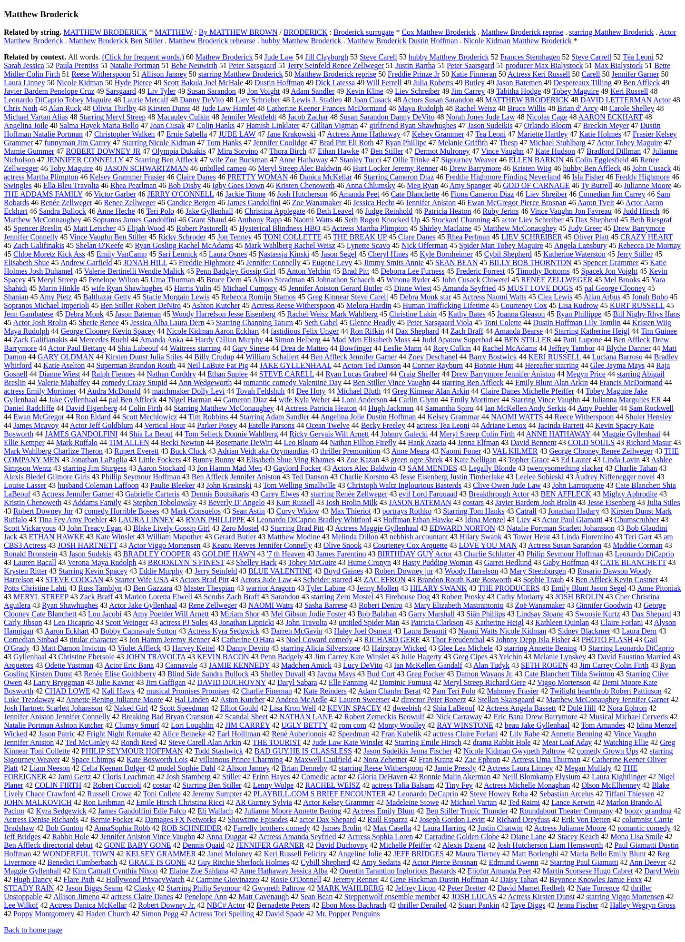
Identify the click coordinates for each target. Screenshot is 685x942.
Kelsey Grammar (453, 417)
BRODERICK (305, 32)
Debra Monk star (425, 297)
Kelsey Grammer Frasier (127, 177)
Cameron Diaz (245, 400)
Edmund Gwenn (513, 862)
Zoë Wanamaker (540, 605)
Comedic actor (323, 777)
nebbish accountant (419, 537)
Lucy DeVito (362, 665)
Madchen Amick (306, 665)
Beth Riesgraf (651, 220)
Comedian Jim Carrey (611, 194)
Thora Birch (287, 151)
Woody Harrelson (472, 571)
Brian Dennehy (304, 768)
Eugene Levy (332, 262)
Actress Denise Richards (41, 819)
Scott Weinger (126, 622)
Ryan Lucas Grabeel (356, 374)
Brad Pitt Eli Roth (346, 143)
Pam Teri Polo (453, 691)
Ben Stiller (387, 151)
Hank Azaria (427, 442)
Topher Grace (528, 460)
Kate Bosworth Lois (157, 759)
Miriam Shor (239, 614)
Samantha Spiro (449, 408)
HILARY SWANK (438, 588)
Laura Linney (24, 83)
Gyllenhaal (30, 657)
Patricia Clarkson (437, 622)
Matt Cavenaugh (263, 896)
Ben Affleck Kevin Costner (616, 579)
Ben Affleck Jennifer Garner (354, 357)
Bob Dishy (184, 185)
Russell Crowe (109, 794)
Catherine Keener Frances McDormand (327, 108)
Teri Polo (160, 211)
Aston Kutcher (242, 699)
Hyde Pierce (133, 83)
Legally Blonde (492, 468)
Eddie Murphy (161, 571)
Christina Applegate (275, 211)
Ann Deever (647, 862)
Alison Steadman (279, 280)
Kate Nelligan (475, 460)
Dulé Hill (582, 708)
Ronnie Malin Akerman (454, 777)
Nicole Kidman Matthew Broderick (518, 41)
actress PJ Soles (184, 622)
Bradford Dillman (614, 151)
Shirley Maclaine (445, 228)
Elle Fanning (348, 682)
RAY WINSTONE (465, 725)
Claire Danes (196, 177)
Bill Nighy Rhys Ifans (646, 314)
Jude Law (279, 57)
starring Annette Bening (540, 648)
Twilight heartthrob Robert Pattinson (606, 691)
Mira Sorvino (237, 151)
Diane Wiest (412, 288)
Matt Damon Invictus (73, 648)
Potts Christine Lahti (35, 588)
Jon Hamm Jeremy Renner (169, 639)
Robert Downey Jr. (166, 905)
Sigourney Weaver (469, 160)
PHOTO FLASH (607, 639)
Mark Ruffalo (77, 442)
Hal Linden (192, 699)
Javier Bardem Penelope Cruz (49, 91)
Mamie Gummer (29, 151)
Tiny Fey (459, 785)
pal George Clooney (615, 288)
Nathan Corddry (171, 374)
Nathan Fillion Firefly (363, 442)
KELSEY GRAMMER (161, 854)
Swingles (18, 185)
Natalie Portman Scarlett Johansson (561, 528)
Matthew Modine (293, 537)
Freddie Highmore (207, 262)
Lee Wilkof (21, 905)
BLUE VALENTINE (280, 571)
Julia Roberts (433, 83)
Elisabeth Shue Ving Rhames (290, 460)
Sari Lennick (177, 254)
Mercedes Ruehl (103, 340)
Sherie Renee (98, 322)
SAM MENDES (432, 468)
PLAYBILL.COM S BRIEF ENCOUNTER (319, 794)
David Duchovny (341, 845)
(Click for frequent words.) (143, 57)
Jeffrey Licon (415, 888)
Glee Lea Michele (465, 648)
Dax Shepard (651, 614)
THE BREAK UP (360, 237)
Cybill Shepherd (325, 862)
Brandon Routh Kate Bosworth (464, 579)
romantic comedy (644, 828)
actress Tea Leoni (443, 425)
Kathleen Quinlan (562, 622)
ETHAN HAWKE (56, 537)
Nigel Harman (190, 400)
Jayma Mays (336, 674)
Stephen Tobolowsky (164, 502)
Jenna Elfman (478, 442)
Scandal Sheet (246, 717)
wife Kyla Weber (305, 400)
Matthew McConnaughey (42, 220)
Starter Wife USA (141, 579)
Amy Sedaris (381, 862)
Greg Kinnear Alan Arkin (430, 391)
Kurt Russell (295, 502)
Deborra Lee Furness (412, 271)
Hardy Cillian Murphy (229, 340)
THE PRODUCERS (508, 588)
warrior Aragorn (270, 588)
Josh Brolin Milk (351, 502)
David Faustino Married (634, 657)
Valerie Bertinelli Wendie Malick (134, 271)
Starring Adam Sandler (275, 417)
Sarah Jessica (24, 65)
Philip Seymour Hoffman (565, 554)
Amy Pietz (55, 297)
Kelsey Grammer (438, 134)
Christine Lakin (413, 314)
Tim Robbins (208, 417)
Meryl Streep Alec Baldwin (300, 168)
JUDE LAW (236, 134)
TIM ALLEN (129, 442)
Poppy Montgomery (43, 914)
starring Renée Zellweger (349, 494)
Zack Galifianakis (40, 340)
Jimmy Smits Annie (394, 262)
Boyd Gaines (343, 571)
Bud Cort (381, 674)
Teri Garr (638, 537)
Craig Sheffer (419, 374)
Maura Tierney (477, 854)
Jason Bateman (138, 314)
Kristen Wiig (531, 168)
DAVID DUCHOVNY (231, 682)
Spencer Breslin (37, 228)
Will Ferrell (383, 83)
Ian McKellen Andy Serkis (525, 408)
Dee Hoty (311, 391)
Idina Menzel (485, 520)
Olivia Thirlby (115, 108)
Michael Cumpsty (250, 288)
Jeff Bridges (22, 837)
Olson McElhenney (610, 785)
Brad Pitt (355, 271)
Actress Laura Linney (520, 768)
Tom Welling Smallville (299, 485)
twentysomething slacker (565, 468)
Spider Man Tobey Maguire (501, 245)
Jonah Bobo (650, 297)
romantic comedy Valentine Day (293, 382)
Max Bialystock (619, 65)
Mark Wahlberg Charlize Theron (53, 451)
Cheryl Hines (388, 254)
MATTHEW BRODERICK (105, 32)
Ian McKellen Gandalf (428, 665)
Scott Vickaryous (30, 528)
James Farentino (341, 554)
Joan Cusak (167, 125)
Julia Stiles (663, 502)
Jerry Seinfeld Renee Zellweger (336, 65)
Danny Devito (247, 648)
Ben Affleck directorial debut (48, 845)
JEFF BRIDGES (418, 854)
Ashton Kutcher (216, 305)
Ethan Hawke (338, 151)
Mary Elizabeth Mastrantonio (458, 605)
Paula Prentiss (77, 65)
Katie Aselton (64, 365)
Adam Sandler (312, 91)
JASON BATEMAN (420, 502)
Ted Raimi (524, 802)
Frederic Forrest (480, 271)
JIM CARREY (247, 725)
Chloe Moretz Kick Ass (49, 254)
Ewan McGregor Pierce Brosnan (516, 202)
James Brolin (342, 828)
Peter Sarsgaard (252, 65)
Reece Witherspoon (584, 417)
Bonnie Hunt (493, 365)
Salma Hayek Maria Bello (99, 125)
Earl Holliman (238, 734)
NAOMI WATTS (517, 417)
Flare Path (78, 879)
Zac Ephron (482, 759)
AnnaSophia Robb (122, 828)
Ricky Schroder (182, 237)
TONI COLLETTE (292, 237)
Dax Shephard (417, 331)
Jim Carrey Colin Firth (613, 665)
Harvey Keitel (193, 648)
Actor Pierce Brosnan (445, 862)
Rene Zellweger (212, 605)
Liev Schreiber (417, 91)
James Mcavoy (36, 425)
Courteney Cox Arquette (410, 545)
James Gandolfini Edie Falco (142, 811)
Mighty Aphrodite (630, 494)
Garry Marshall (431, 614)
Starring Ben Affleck (166, 160)
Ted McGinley (87, 742)
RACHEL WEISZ (332, 785)
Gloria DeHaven (382, 777)
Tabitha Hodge (518, 91)
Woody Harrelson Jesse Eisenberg (223, 314)
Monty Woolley (401, 725)
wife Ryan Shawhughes (127, 288)
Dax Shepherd (596, 220)
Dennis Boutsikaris (220, 494)
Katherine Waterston (574, 254)
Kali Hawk (118, 691)
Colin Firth (145, 408)
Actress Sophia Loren (380, 837)
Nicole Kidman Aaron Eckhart (212, 331)
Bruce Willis (527, 108)
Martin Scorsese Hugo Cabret (588, 871)
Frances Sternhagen (530, 57)
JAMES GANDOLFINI (81, 434)
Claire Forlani (621, 622)
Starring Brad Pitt (297, 528)
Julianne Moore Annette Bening (292, 811)
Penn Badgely (282, 657)
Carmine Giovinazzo (227, 879)
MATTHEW (174, 32)
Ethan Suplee (227, 374)
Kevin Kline (364, 91)
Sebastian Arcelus (566, 794)
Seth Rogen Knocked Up (382, 220)
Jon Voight (263, 91)
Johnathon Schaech (345, 280)
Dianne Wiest (59, 374)
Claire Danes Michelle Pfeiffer (527, 391)
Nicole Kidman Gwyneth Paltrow (514, 751)
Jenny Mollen (378, 588)
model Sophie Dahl (186, 768)
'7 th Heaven (286, 554)
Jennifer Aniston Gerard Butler (335, 288)
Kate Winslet (115, 537)
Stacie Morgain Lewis (176, 297)
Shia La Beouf (151, 434)
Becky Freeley (383, 425)
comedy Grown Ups (607, 751)
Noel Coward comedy (319, 639)
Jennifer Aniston (431, 202)
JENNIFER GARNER (270, 845)
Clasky (144, 888)
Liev (523, 520)
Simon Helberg (297, 340)
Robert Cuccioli (117, 785)
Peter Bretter (466, 888)
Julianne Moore (647, 185)
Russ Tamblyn (99, 588)
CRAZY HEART (646, 237)
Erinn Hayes (271, 777)
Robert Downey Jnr (43, 511)
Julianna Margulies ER (626, 400)
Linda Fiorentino (587, 537)
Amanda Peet (359, 194)
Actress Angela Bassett (521, 708)
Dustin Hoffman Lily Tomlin (577, 322)
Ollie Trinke (411, 160)
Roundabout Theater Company (566, 811)
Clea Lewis (555, 297)
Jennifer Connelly (273, 262)
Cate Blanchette (415, 194)
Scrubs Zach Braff (231, 597)
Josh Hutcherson (302, 194)
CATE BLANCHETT (633, 562)
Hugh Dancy (32, 879)
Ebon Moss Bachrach (353, 905)
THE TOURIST (277, 742)
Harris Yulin (192, 288)
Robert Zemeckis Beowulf (384, 717)
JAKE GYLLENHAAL (296, 365)
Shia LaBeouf (454, 708)
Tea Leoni (490, 134)
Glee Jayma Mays (617, 365)
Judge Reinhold (388, 211)
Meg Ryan (422, 185)
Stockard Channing (460, 220)
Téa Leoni (638, 57)
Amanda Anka (162, 340)
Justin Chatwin (500, 828)
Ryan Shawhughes (70, 605)
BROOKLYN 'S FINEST (186, 562)
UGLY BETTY (304, 725)
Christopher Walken (124, 134)
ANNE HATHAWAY (558, 434)
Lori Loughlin (192, 725)
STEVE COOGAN (74, 579)
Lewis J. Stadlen (317, 100)
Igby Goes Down (238, 185)
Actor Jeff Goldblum (101, 425)
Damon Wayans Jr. (484, 674)
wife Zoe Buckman (239, 160)
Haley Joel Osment (363, 631)
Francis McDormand (631, 382)
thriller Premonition (350, 451)
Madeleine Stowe (412, 802)
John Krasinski (229, 485)
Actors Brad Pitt (204, 579)
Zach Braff (466, 331)
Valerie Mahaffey (63, 382)
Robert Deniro (380, 605)
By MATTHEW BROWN (238, 32)
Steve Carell (378, 57)
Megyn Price (586, 374)
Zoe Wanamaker (317, 202)
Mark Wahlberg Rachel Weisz (290, 245)
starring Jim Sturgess (95, 468)
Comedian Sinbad (31, 639)
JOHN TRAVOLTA (156, 657)
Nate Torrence (598, 888)
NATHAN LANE (306, 717)
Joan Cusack (372, 100)
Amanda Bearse (518, 331)
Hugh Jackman (391, 408)
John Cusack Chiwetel (475, 280)
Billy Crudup (214, 357)
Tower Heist (531, 537)
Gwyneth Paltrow (278, 888)
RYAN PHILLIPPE (215, 520)
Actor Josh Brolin (40, 322)
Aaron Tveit (595, 202)
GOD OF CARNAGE (536, 185)
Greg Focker (425, 674)
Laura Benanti (425, 631)
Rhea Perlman (468, 237)
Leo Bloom (301, 442)
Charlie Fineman (266, 691)
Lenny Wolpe (273, 785)
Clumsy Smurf (137, 725)
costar (162, 785)
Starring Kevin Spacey (93, 571)
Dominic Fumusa (405, 682)
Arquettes (18, 665)
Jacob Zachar (308, 117)
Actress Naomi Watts (494, 297)
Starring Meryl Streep (112, 117)
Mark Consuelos (196, 511)
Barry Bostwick (493, 357)
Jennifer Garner (635, 74)
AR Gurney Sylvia (263, 802)
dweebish (406, 708)
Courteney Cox (523, 305)
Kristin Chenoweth (32, 502)
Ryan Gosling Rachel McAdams (184, 245)
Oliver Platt (591, 237)
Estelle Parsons (271, 425)
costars (473, 502)
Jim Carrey (468, 91)
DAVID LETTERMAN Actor (625, 100)
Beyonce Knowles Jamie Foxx (595, 879)
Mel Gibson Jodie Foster (308, 614)
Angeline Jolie (360, 854)
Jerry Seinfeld (216, 571)
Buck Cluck (188, 451)
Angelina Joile (26, 125)
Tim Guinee (659, 331)
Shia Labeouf (137, 348)
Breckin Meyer (606, 125)
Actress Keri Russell (539, 74)
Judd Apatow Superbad (457, 340)
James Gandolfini (253, 202)
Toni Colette (502, 322)
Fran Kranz (436, 759)
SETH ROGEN (544, 665)
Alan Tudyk (491, 665)
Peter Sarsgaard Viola (439, 322)
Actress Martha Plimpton (370, 228)
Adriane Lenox (503, 425)
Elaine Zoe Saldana (198, 871)
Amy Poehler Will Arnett (171, 614)
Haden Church (108, 914)
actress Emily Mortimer (40, 391)
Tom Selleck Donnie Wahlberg (231, 434)
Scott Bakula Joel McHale (203, 83)
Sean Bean (316, 896)
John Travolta (306, 622)
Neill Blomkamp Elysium (541, 777)
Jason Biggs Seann (94, 888)
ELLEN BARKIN (536, 160)
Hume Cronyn (369, 562)
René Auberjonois (299, 734)
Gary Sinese (250, 348)
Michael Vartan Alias (36, 117)
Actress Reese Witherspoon (293, 305)
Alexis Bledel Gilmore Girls (47, 477)
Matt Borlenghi (535, 854)
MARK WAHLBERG (350, 888)
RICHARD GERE (392, 639)
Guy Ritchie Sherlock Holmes (243, 862)
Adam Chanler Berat (389, 691)
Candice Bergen (191, 202)
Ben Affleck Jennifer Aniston (236, 477)
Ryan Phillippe (579, 314)
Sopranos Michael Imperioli (46, 305)
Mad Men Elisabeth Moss (371, 340)
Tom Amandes (603, 725)
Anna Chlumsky (370, 185)
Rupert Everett (136, 451)
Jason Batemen (519, 83)
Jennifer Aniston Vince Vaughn (147, 837)
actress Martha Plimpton (41, 177)
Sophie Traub (543, 579)
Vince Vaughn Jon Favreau (571, 211)
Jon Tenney (234, 237)
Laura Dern (639, 631)
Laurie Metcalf (146, 100)
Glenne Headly (372, 322)
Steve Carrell (591, 57)
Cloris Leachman (129, 777)
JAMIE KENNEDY (239, 665)
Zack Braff (96, 597)
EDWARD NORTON (462, 528)
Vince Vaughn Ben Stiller (108, 237)
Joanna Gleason (521, 314)
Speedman (354, 734)
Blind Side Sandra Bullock (208, 674)
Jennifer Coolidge (280, 143)
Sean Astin (248, 511)
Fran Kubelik (401, 734)
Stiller (231, 777)
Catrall (526, 511)
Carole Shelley (632, 108)
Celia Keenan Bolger (113, 768)
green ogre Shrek (417, 460)
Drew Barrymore (475, 168)
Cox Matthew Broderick (438, 32)
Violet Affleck (139, 648)
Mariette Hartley (542, 134)
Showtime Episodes (258, 819)
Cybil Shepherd (508, 254)
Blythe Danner (628, 348)
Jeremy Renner (355, 879)
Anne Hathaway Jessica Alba (283, 871)
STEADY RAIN (29, 888)
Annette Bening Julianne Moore (114, 699)
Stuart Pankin (478, 905)
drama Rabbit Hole (502, 742)
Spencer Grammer (610, 262)
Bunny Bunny (214, 460)
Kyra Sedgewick (61, 811)
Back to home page (33, 930)
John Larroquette (578, 485)
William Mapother (175, 537)
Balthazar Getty (107, 297)
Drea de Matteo (304, 348)
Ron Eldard (93, 417)
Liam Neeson (49, 768)
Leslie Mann (402, 348)
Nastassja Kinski (283, 254)
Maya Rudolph (420, 108)
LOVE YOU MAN (488, 545)
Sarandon (285, 597)
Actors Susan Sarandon (437, 100)
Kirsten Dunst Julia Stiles (144, 357)
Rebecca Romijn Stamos (258, 297)
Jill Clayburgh (326, 57)
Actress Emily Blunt (383, 811)
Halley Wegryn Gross (642, 905)
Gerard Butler (235, 537)
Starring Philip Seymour (203, 888)
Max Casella (392, 828)
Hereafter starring (551, 365)
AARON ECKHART (610, 117)
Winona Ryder (408, 280)
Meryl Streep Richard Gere (484, 682)
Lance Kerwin (573, 802)
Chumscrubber (636, 520)
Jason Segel (338, 254)
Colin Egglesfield (601, 160)
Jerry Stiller (635, 254)
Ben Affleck (641, 83)
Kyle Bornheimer (446, 254)
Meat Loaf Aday (567, 742)
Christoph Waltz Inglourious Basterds (404, 485)
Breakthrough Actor (499, 494)
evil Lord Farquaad (428, 494)
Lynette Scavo (368, 245)
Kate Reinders (325, 691)
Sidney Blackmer (584, 631)
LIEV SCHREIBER (531, 237)
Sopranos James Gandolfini (134, 220)
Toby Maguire (71, 168)
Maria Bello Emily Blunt (608, 854)
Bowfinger (355, 348)
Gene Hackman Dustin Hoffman (439, 879)
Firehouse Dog (407, 597)
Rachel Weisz (475, 108)
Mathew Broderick (224, 57)
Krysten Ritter (25, 571)
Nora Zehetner (385, 759)
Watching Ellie (625, 742)
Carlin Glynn (419, 400)
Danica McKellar (325, 177)
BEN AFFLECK (566, 494)
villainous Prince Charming (241, 759)
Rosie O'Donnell (296, 879)
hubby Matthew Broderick (301, 41)
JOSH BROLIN (579, 597)
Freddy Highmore (643, 177)
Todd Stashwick (218, 751)
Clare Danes (417, 237)
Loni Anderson (364, 400)
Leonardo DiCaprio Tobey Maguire (58, 100)
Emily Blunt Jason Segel (588, 588)
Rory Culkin (452, 348)
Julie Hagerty (421, 657)
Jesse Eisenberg (611, 502)
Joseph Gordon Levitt (452, 819)
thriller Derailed (422, 905)
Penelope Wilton (113, 280)
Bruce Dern (224, 280)
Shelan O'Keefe (99, 245)
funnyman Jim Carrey (77, 143)
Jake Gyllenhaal (73, 400)
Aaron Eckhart (66, 631)
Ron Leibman (104, 802)
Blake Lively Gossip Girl (171, 528)
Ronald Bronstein (30, 554)
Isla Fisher (588, 177)
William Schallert (272, 357)
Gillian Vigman (334, 125)
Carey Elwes (279, 494)
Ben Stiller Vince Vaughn (391, 382)
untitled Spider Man (369, 622)
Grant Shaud (207, 220)
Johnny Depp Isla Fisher (533, 639)
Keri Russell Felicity (295, 854)
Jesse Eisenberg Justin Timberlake (452, 477)
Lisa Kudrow (578, 305)
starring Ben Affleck (472, 382)
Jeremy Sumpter (217, 794)
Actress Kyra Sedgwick (223, 631)
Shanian (16, 297)
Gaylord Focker (298, 468)
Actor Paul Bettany (77, 348)
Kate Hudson (555, 151)
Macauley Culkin (183, 117)
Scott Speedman (184, 708)
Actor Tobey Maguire (629, 143)
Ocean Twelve (327, 425)
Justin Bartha (415, 65)
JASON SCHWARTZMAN (146, 168)
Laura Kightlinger (619, 777)
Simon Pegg (159, 914)
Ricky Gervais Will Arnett (329, 434)
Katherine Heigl (499, 622)
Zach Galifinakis (38, 245)
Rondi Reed (139, 742)
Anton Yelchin (309, 271)
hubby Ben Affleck (592, 168)
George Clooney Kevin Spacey (108, 331)
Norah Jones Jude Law (480, 117)
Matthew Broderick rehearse (212, 41)
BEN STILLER (527, 340)
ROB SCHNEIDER (192, 828)
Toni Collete (162, 794)
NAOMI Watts (270, 605)
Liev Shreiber (547, 194)
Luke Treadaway (29, 699)
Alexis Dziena (464, 845)
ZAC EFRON (384, 579)
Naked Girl (131, 708)
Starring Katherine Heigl (591, 331)
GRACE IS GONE (157, 862)
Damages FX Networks (180, 819)
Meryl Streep (57, 280)
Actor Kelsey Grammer (338, 802)
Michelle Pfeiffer (405, 845)
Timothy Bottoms (543, 271)
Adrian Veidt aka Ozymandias (263, 451)
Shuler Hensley (648, 417)
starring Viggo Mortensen (625, 896)
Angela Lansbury (580, 245)
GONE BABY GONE (137, 845)
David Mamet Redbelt (531, 888)
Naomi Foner (460, 451)
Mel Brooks (622, 280)
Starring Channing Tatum (254, 322)
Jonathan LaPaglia (99, 460)
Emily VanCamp (122, 254)
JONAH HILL (145, 262)
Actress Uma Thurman (545, 759)
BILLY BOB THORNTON (530, 262)
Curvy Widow (297, 511)
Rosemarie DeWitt (244, 442)
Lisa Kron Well (292, 708)
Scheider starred (327, 579)
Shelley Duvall (283, 674)
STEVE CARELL (286, 374)
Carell (590, 74)
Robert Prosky (463, 597)
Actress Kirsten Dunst (541, 896)
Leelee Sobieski (539, 477)
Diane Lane (528, 837)
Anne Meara (410, 451)
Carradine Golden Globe (461, 837)
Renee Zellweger (130, 202)
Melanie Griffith (463, 143)
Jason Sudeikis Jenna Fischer (407, 751)
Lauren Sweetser (364, 699)
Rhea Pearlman (133, 185)
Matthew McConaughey (520, 228)
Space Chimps (93, 759)
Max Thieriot (351, 511)
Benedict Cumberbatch (82, 862)
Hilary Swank (480, 537)
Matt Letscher (94, 228)
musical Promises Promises (188, 691)
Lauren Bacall (34, 562)
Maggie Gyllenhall (32, 871)
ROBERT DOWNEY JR (103, 151)
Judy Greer (585, 228)
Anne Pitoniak (659, 588)
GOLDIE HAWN (228, 554)
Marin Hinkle (59, 288)
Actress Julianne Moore (570, 828)
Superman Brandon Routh (136, 365)
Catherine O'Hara (247, 639)
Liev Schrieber (258, 100)
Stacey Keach (578, 837)
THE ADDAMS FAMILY (43, 194)
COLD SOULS (591, 442)
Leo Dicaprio (73, 622)
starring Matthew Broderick (611, 32)
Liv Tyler (161, 91)
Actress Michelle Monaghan (527, 785)
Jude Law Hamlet (228, 108)
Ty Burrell (596, 185)
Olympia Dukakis (179, 151)
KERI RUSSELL (554, 357)
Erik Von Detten (585, 819)
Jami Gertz (74, 777)
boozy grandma (648, 811)
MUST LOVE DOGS (540, 288)
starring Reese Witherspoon (381, 768)
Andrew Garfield (86, 262)
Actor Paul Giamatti (572, 520)
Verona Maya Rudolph (102, 562)
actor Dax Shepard (327, 819)
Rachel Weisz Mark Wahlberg (332, 314)
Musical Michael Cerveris (628, 717)
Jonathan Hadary (573, 511)
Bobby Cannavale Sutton (138, 631)
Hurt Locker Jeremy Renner (395, 168)
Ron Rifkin (367, 331)
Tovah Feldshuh (260, 391)
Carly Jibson (23, 622)
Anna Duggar (226, 837)
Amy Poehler (597, 408)
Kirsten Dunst (168, 108)
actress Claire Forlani (465, 734)
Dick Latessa (335, 83)
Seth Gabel (321, 322)
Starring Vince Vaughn (545, 400)
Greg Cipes (470, 657)
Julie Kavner (115, 682)
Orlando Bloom (548, 125)
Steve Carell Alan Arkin (204, 742)
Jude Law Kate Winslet (348, 742)
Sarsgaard (121, 91)
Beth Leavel (335, 211)
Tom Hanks (224, 143)
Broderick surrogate (363, 32)
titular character (93, 639)
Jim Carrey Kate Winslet (352, 657)
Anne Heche (116, 211)
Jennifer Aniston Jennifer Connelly (57, 717)
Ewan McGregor (38, 417)
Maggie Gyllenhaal (631, 434)
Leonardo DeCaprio (428, 794)
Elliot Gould (239, 708)
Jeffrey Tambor (571, 348)
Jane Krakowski (291, 134)
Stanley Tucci (361, 160)
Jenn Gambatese (28, 314)
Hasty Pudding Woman (437, 562)
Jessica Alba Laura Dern (167, 322)
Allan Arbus (601, 297)
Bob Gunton (64, 828)
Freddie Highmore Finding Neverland (502, 177)
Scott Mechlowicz (149, 417)
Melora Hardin (368, 305)
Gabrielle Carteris (152, 494)
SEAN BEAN (456, 262)
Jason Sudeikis (490, 125)
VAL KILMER (515, 451)
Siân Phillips (485, 614)
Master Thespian (209, 588)
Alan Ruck (65, 108)
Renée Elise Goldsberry (120, 674)
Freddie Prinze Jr (414, 74)
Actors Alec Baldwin (364, 468)
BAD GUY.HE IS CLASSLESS (303, 751)
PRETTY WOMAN (257, 177)
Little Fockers (159, 460)
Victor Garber (115, 194)
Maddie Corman (637, 545)
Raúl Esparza (387, 819)
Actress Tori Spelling (221, 914)
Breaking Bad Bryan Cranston (168, 717)
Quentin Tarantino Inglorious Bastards (397, 871)
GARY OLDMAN (66, 357)
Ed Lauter (576, 460)
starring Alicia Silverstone (320, 648)
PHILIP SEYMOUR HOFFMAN (132, 751)
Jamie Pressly (455, 768)
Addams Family (96, 502)
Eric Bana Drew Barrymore (535, 717)
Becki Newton (183, 442)
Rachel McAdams (509, 348)
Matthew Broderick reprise (522, 32)
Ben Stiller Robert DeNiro (141, 305)
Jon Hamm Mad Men (229, 468)
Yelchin (510, 657)
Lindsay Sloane (540, 614)
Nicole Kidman (80, 83)
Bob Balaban (377, 614)
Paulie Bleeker (172, 485)
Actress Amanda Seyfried (297, 837)
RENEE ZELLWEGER (556, 280)
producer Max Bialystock (544, 65)
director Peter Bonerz (433, 699)
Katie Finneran (474, 74)
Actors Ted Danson (371, 365)
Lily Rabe (524, 734)
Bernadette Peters (283, 905)
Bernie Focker (111, 819)
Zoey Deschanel (433, 357)
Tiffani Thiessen (630, 794)
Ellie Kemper (24, 442)
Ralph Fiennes (113, 374)
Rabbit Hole (70, 837)
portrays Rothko (407, 511)
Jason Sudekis (89, 554)
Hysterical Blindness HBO (280, 228)
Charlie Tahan (636, 468)
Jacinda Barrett (561, 425)
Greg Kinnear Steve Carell (347, 297)
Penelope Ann (206, 896)
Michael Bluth (359, 391)
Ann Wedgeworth (205, 382)
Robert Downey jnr (403, 571)
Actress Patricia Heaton (321, 408)
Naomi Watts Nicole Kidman (502, 631)
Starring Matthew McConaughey (224, 408)
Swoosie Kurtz (597, 614)
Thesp (508, 143)
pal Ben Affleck (133, 400)
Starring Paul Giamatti (584, 862)
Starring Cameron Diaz (398, 177)
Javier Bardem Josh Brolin (535, 502)
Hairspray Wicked (399, 648)
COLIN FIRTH (58, 785)
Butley (474, 83)
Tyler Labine (325, 588)
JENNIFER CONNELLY (85, 160)
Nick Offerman (424, 245)
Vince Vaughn (502, 151)
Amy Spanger (470, 185)
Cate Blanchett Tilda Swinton (569, 674)
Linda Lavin (621, 460)
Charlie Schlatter (489, 554)
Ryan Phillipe (406, 143)
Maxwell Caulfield (323, 759)
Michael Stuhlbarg (557, 143)
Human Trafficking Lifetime (446, 305)
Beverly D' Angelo (236, 502)
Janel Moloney (230, 854)
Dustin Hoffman (279, 83)
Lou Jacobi (105, 614)
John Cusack (651, 168)
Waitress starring (195, 348)
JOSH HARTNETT (87, 545)
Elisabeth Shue (26, 262)
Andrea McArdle (302, 699)
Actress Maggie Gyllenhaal (376, 528)
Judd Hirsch (641, 211)
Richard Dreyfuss (523, 819)
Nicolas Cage (547, 117)
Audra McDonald (113, 391)
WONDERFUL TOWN (78, 854)
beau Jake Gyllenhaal (537, 725)
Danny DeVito (202, 100)
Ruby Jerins (500, 211)
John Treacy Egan (94, 528)
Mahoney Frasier (512, 691)
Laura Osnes (228, 254)
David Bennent (533, 442)
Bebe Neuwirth (194, 65)
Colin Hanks (215, 125)
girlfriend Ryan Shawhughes (412, 125)
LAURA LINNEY (146, 520)
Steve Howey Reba (499, 794)
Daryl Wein (661, 871)
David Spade (284, 914)
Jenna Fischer (577, 905)
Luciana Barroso (617, 357)
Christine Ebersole (86, 657)
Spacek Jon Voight (609, 271)
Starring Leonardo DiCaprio (631, 648)
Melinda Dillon (355, 537)
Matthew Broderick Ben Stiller (116, 41)
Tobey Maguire (575, 91)
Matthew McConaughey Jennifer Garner (607, 699)
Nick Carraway (459, 717)
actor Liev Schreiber (532, 220)
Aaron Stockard (161, 468)
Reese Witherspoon (100, 74)
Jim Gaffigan (166, 682)
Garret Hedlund (508, 562)
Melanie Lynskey (559, 657)
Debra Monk (84, 314)
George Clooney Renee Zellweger (601, 451)
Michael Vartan (473, 802)
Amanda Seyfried (469, 288)
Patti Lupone (582, 340)
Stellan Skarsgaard (506, 699)
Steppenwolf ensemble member (392, 896)
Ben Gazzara (152, 588)
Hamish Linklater (272, 125)
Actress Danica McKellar (88, 905)
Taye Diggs (527, 905)
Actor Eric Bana (129, 665)
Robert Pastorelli (202, 228)
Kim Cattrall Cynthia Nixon (114, 871)
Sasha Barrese (325, 605)
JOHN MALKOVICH (38, 802)
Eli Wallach (215, 811)
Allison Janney (164, 74)
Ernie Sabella (186, 134)
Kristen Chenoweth (305, 185)
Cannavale (181, 665)
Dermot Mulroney (442, 151)
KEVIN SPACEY (354, 708)
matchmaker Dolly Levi (188, 391)
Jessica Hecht (373, 202)
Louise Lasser (25, 485)
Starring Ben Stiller (211, 785)
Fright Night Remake (119, 734)
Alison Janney (248, 768)
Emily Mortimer (474, 400)
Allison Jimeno (76, 896)
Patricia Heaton (447, 211)
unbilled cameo (223, 168)
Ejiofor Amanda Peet (499, 871)
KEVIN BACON (223, 657)
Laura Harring (444, 828)
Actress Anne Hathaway (364, 134)
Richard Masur (649, 442)
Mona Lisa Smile (636, 837)
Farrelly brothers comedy (271, 828)
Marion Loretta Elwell (158, 597)
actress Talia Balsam (403, 785)
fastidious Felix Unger (305, 331)
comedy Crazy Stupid (134, 382)
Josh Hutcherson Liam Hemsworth (550, 845)
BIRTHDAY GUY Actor (414, 554)
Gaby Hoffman (566, 562)
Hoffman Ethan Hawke (418, 520)
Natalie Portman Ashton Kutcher (53, 725)
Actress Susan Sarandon (565, 545)
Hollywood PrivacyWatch (145, 879)
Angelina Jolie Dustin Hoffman (368, 417)
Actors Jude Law (265, 579)
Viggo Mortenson (563, 682)
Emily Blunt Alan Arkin (551, 382)
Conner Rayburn (437, 365)
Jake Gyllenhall (209, 211)
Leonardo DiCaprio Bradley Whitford (314, 520)
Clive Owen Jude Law (507, 485)
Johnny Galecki (404, 434)
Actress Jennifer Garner (77, 494)
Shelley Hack (256, 562)
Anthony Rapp (259, 220)
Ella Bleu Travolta (71, 185)
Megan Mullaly (587, 768)
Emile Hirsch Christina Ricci (180, 802)
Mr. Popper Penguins (348, 914)
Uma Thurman (172, 280)
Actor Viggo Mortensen (164, 545)
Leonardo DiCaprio (644, 554)
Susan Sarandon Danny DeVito (387, 117)
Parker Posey (217, 425)
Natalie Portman (134, 65)
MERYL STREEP (40, 597)
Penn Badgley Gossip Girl (236, 271)
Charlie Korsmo (364, 477)
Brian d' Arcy (577, 108)
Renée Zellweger (66, 202)
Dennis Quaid (203, 845)
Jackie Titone (245, 194)
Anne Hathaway (303, 160)
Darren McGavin (297, 631)
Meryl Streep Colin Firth (477, 434)
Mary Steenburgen (537, 571)
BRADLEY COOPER (157, 554)
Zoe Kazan (363, 460)
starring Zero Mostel (342, 597)
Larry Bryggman (58, 682)
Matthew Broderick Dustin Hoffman (402, 41)
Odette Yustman (69, 665)
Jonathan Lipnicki (246, 622)
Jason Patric (57, 734)
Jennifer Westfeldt (248, 117)
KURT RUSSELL (637, 305)
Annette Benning (576, 734)
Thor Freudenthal (458, 639)
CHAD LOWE (67, 691)
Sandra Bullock (62, 211)
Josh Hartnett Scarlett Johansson (53, 708)
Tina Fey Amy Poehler (72, 520)
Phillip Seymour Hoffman (140, 477)
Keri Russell (629, 91)
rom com (352, 725)
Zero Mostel (240, 528)
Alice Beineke (184, 734)
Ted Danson (310, 477)
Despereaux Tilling (582, 83)
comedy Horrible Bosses (121, 511)
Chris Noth (21, 108)
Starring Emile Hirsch (427, 742)
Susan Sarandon (211, 91)
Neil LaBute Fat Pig (217, 365)
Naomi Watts (313, 220)
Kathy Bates (467, 314)
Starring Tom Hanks (473, 511)
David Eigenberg (91, 408)
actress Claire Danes (142, 896)
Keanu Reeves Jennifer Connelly (262, 545)
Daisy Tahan (519, 879)
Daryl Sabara (297, 682)
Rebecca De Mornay (649, 245)
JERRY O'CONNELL (180, 194)
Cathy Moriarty (520, 597)
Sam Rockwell (651, 408)
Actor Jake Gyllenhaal (143, 605)
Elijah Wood (146, 228)
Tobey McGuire (312, 562)
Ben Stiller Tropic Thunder (467, 811)
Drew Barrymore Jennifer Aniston (503, 374)
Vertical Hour (165, 425)
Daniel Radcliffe (29, 408)
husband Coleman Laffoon (98, 485)
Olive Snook (342, 545)
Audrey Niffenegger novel (615, 477)
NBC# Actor (226, 905)
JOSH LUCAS (474, 896)
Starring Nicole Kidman (159, 143)
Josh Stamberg (188, 777)
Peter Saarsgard (470, 65)
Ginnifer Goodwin (604, 605)
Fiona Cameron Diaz (482, 194)
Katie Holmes (600, 134)
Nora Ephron (627, 708)
